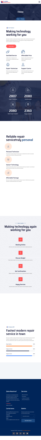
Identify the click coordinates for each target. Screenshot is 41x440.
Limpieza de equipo (25, 402)
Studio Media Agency (26, 434)
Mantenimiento (25, 399)
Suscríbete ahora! (28, 424)
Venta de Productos (25, 404)
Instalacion (24, 400)
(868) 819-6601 (9, 409)
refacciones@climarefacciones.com (12, 424)
